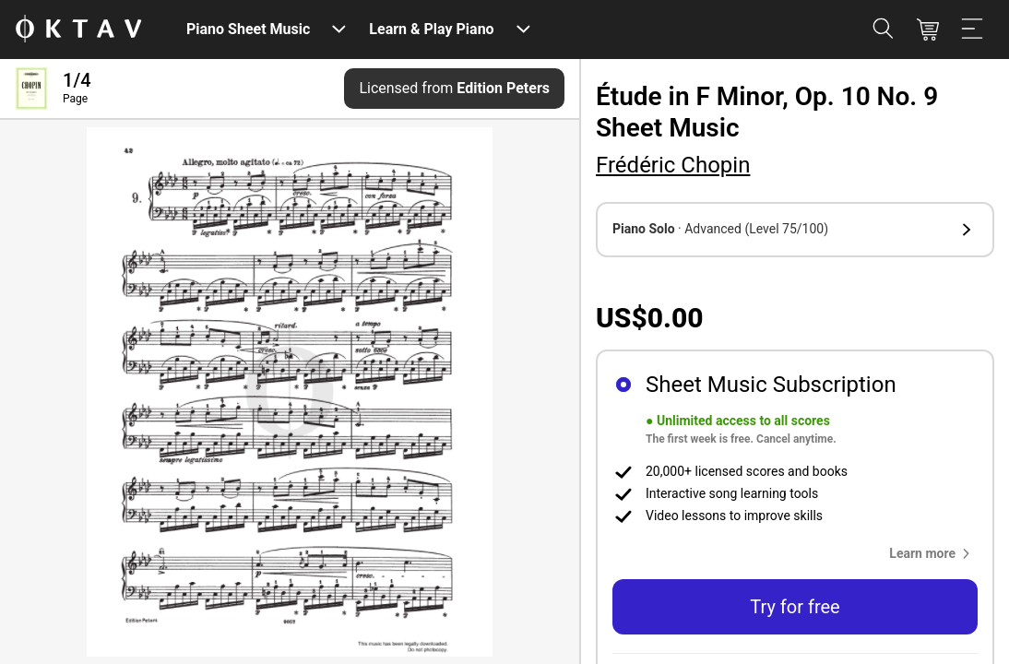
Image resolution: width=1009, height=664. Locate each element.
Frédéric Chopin (673, 165)
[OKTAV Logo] (78, 30)
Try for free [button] (794, 607)
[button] (795, 229)
